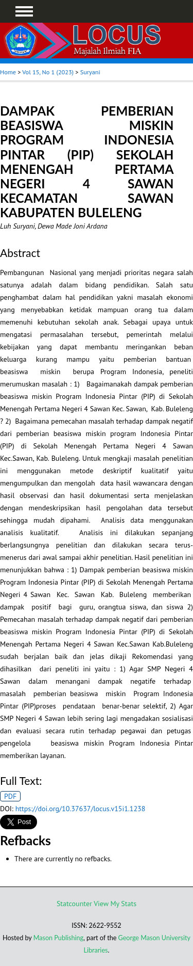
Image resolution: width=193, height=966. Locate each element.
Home (8, 72)
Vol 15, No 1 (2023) (48, 72)
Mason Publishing (58, 938)
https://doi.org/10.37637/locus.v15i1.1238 (80, 808)
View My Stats (115, 903)
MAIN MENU (24, 11)
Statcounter (74, 903)
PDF (10, 796)
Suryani (90, 72)
